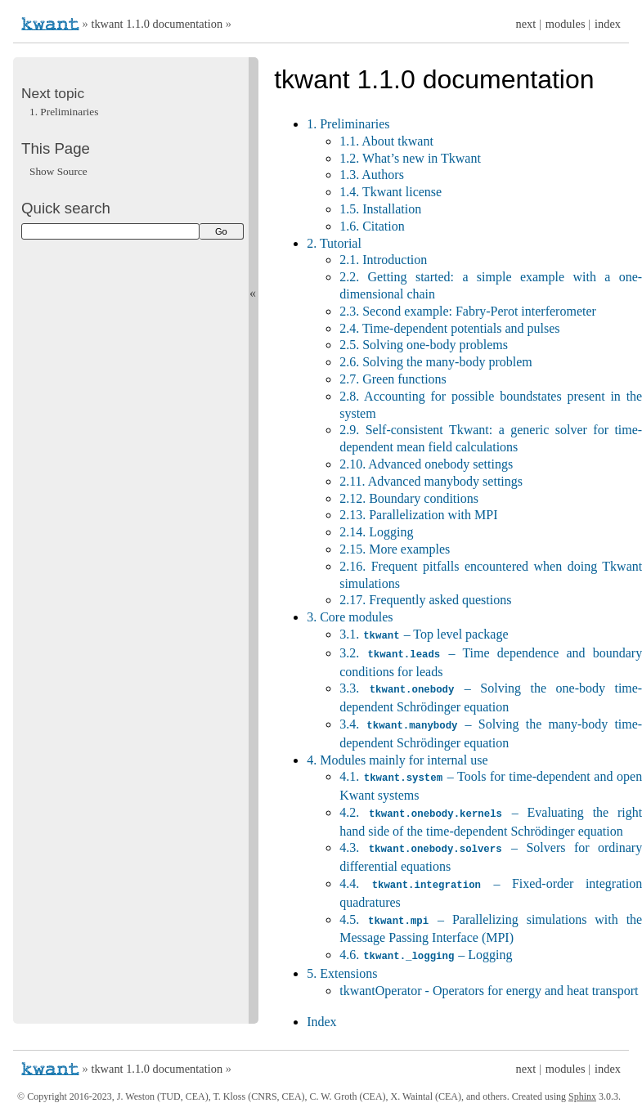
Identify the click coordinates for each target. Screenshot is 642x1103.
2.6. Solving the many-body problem (435, 362)
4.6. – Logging (425, 947)
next (526, 23)
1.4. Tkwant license (390, 192)
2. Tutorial (334, 243)
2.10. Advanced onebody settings (426, 464)
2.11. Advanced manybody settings (431, 481)
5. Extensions (342, 965)
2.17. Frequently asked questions (425, 600)
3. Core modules (350, 617)
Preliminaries (63, 111)
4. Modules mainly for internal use (397, 757)
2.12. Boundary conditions (408, 498)
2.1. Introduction (383, 260)
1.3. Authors (371, 175)
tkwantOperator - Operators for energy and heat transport (488, 982)
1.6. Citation (372, 226)
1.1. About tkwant (386, 141)
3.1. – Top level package (423, 634)
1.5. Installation (380, 209)
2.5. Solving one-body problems (423, 345)
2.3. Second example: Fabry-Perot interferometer (467, 311)
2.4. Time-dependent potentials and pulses (449, 328)
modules (565, 23)
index (608, 23)
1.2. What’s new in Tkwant (410, 158)
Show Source (58, 171)
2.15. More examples (394, 549)
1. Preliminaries (348, 124)
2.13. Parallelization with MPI (418, 515)
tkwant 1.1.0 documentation (156, 23)
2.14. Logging (376, 532)
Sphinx (582, 1088)
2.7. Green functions (393, 379)
